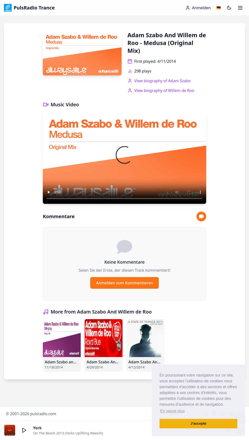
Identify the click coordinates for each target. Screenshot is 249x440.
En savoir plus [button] (172, 411)
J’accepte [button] (198, 423)
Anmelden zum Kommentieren (124, 283)
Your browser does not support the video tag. (124, 158)
